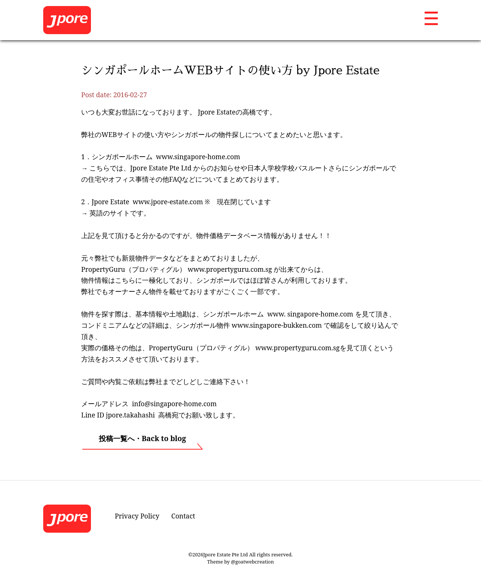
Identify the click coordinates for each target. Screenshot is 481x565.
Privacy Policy (137, 515)
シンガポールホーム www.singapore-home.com (166, 156)
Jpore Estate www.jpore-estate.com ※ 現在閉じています (181, 201)
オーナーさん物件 (135, 291)
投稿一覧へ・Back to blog (142, 438)
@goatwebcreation (252, 561)
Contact (183, 515)
